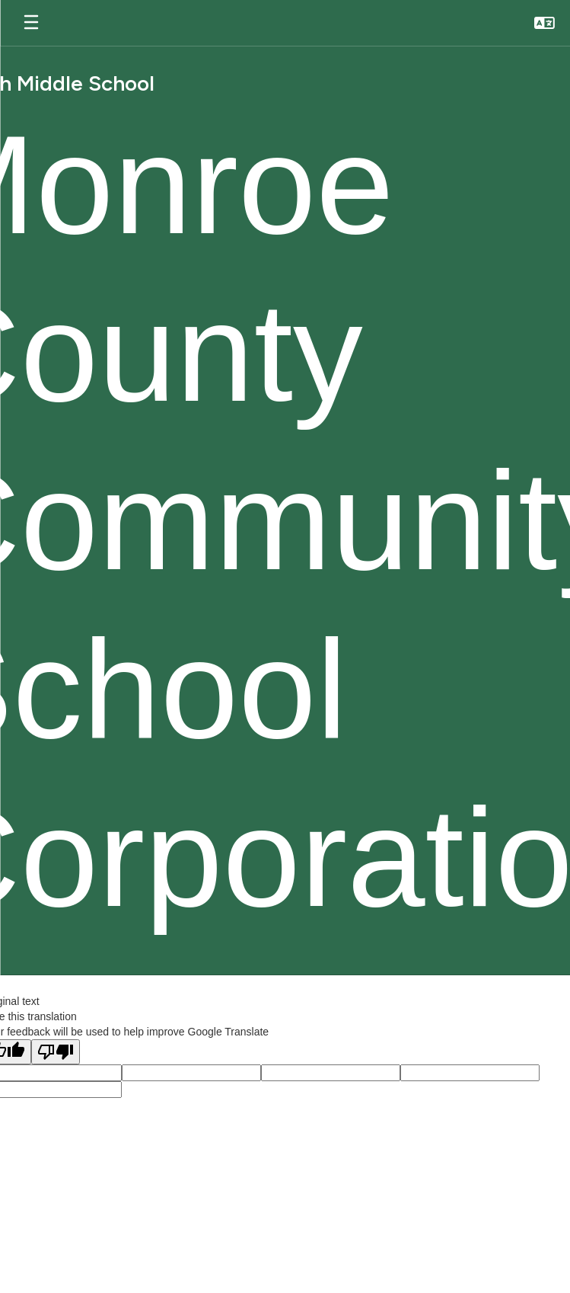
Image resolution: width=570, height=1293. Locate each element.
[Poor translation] (55, 1051)
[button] (544, 23)
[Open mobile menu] (31, 23)
